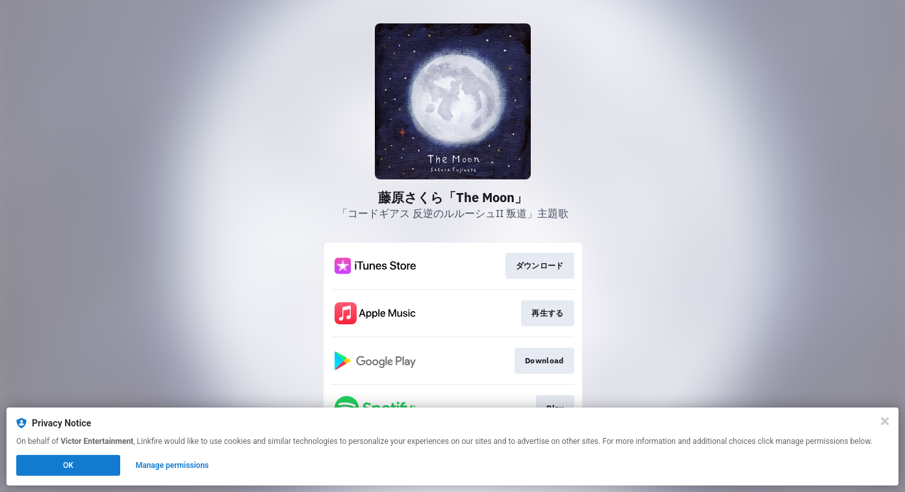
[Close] (884, 421)
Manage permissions (172, 465)
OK (68, 465)
